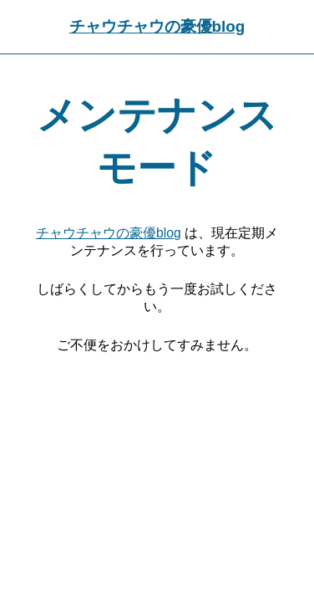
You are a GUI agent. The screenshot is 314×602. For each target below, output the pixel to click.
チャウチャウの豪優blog (157, 26)
